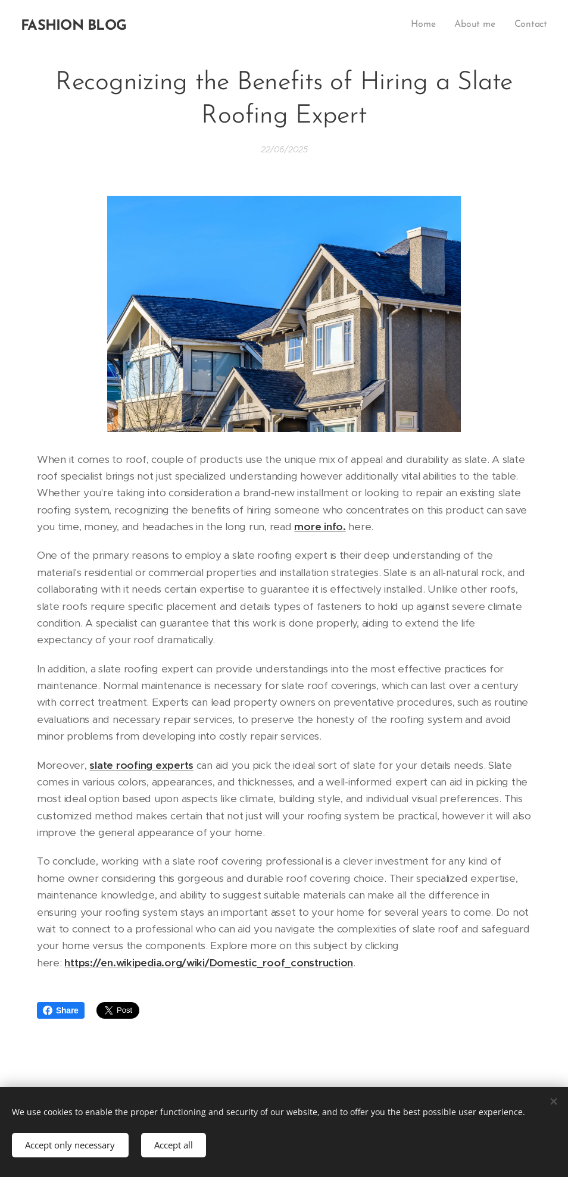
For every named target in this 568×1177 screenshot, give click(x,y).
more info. (319, 526)
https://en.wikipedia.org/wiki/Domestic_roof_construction (208, 962)
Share (61, 1010)
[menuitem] (427, 24)
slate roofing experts (141, 764)
